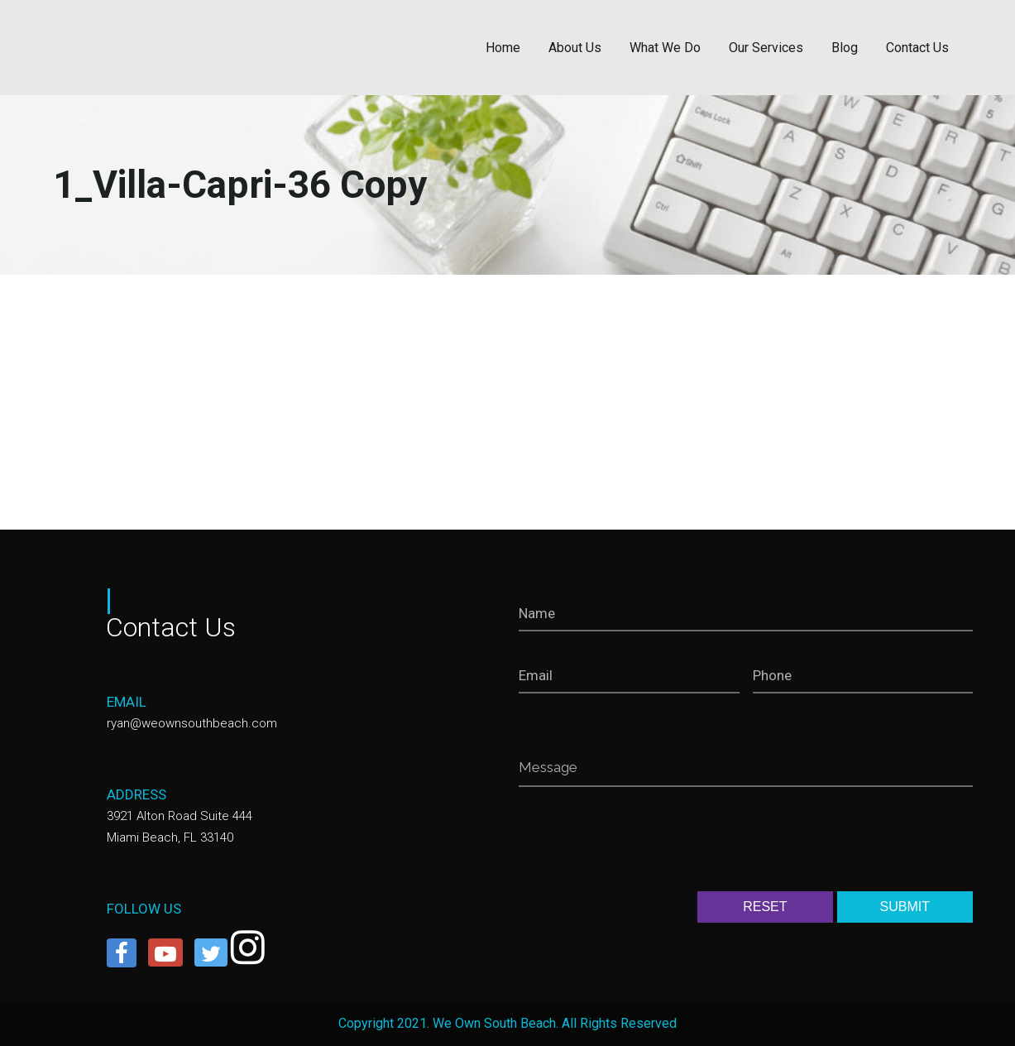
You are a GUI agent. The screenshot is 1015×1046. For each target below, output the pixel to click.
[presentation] (644, 842)
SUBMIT (905, 907)
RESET (765, 907)
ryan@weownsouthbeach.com (192, 723)
